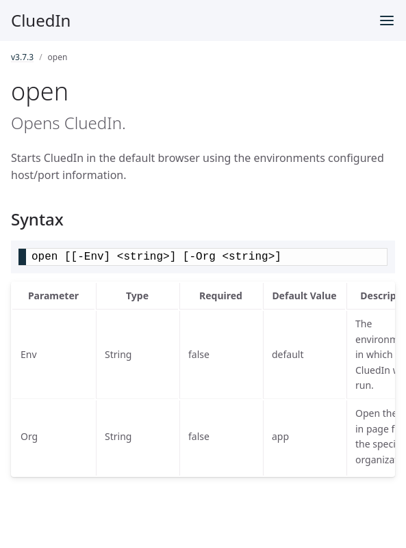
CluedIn (41, 20)
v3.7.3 (22, 57)
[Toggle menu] (387, 20)
